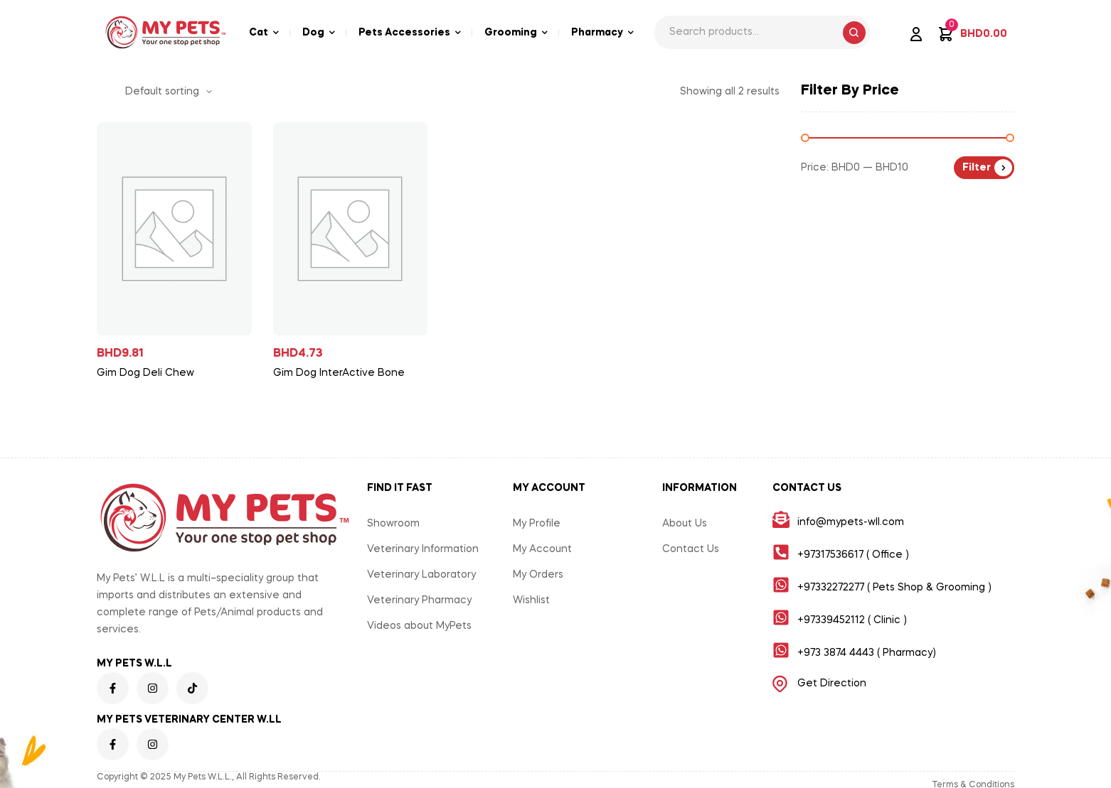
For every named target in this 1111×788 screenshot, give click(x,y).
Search (854, 32)
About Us (684, 524)
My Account (542, 549)
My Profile (536, 524)
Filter (976, 168)
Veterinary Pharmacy (419, 600)
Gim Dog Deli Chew (145, 373)
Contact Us (690, 549)
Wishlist (531, 600)
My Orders (538, 575)
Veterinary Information (423, 549)
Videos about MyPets (419, 626)
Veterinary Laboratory (421, 575)
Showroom (393, 524)
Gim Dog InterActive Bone (339, 373)
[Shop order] (168, 91)
